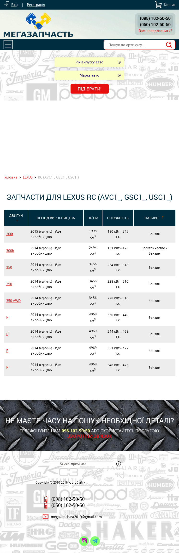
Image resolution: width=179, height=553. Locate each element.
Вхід (14, 4)
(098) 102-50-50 (155, 18)
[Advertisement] (89, 136)
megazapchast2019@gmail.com (76, 516)
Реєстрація (36, 4)
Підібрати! (89, 89)
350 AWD (13, 300)
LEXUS (28, 177)
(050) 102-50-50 (155, 24)
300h (10, 250)
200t (9, 234)
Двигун (16, 215)
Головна (11, 177)
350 (9, 267)
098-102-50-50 (76, 431)
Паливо (152, 218)
